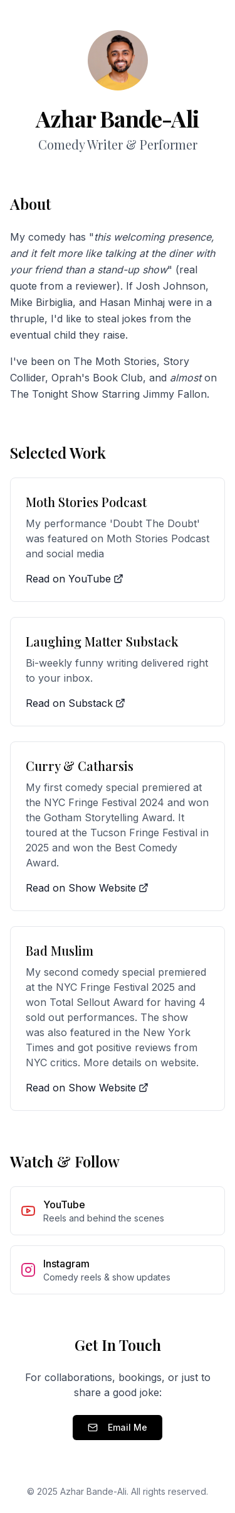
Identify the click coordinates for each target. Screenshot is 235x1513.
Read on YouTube (74, 578)
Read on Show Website (87, 888)
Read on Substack (75, 703)
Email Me (117, 1427)
